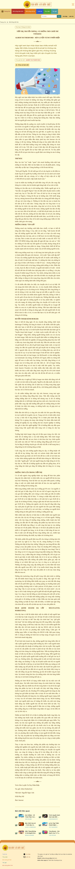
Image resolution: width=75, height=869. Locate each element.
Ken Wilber (28, 819)
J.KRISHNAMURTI (53, 819)
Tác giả (4, 862)
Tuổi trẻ (4, 854)
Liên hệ (71, 16)
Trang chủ (3, 22)
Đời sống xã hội (6, 860)
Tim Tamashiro (53, 827)
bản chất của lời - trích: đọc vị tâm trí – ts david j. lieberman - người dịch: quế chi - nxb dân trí (30, 824)
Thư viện (5, 857)
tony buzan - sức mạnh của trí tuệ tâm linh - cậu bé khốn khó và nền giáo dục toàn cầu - (54, 832)
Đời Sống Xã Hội (13, 22)
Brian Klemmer (29, 835)
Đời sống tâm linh (7, 865)
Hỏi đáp (65, 16)
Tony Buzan (52, 835)
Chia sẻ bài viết (23, 65)
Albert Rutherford (33, 60)
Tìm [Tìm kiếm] (59, 16)
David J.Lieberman (30, 827)
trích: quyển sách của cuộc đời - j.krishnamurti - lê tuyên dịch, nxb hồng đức (54, 816)
